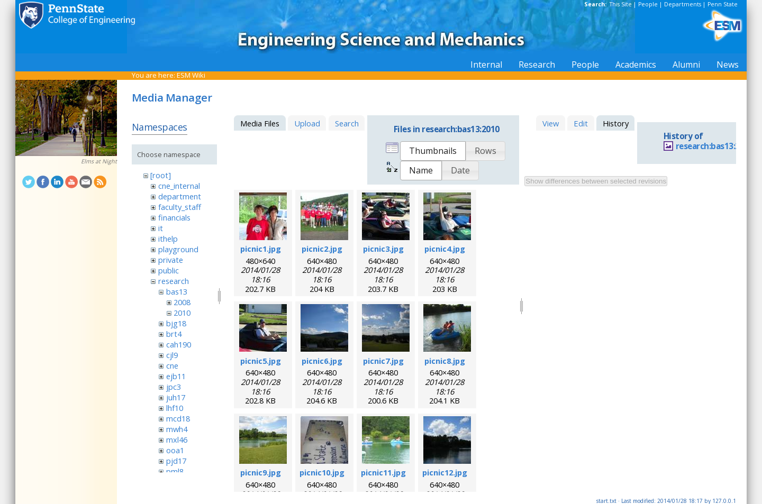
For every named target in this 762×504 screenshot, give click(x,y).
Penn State (722, 4)
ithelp (168, 238)
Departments (682, 4)
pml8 (175, 471)
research (173, 281)
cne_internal (179, 185)
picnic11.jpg (383, 472)
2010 (182, 312)
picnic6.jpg (322, 360)
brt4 (174, 333)
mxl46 (176, 439)
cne (172, 365)
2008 (182, 302)
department (179, 196)
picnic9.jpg (260, 472)
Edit (581, 123)
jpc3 (173, 386)
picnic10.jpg (322, 472)
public (168, 270)
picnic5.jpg (260, 360)
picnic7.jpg (383, 360)
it (160, 228)
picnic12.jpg (444, 472)
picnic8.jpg (444, 360)
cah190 (178, 344)
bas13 (176, 291)
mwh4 (176, 429)
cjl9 (172, 355)
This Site (621, 4)
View (550, 123)
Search (347, 123)
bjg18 (176, 323)
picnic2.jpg (322, 248)
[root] (160, 175)
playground (178, 249)
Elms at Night (99, 161)
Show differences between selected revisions (595, 181)
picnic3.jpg (383, 248)
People (648, 4)
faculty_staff (179, 206)
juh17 (175, 397)
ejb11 (176, 376)
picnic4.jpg (444, 248)
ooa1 (175, 450)
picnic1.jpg (260, 248)
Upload (307, 123)
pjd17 (176, 460)
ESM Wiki (191, 75)
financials (174, 217)
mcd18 (178, 418)
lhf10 (174, 407)
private (170, 259)
